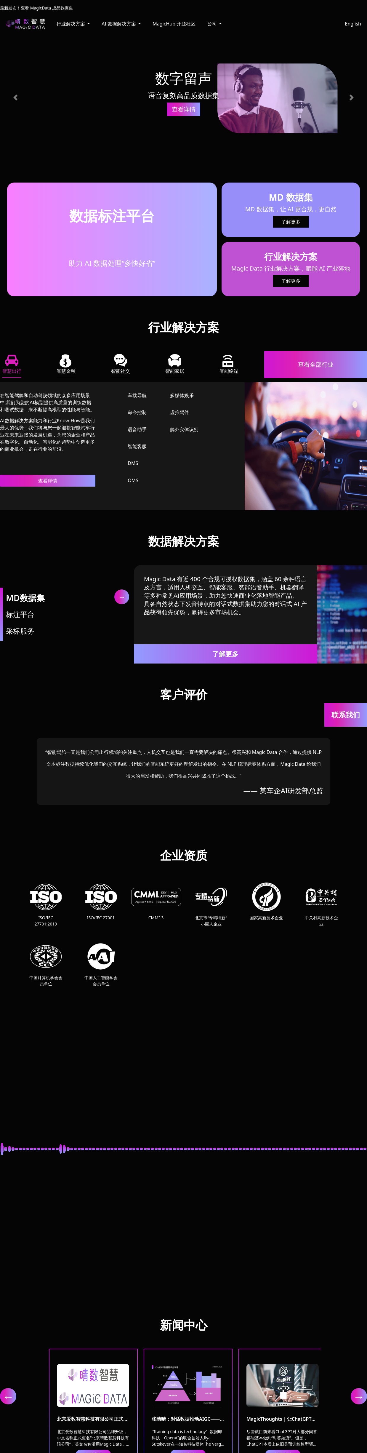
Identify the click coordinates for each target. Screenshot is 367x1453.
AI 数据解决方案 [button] (119, 23)
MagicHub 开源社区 (174, 23)
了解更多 (290, 221)
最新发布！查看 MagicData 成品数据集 (36, 8)
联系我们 (345, 715)
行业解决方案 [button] (71, 23)
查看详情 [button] (183, 109)
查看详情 (47, 480)
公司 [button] (212, 23)
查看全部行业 (316, 364)
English (353, 23)
